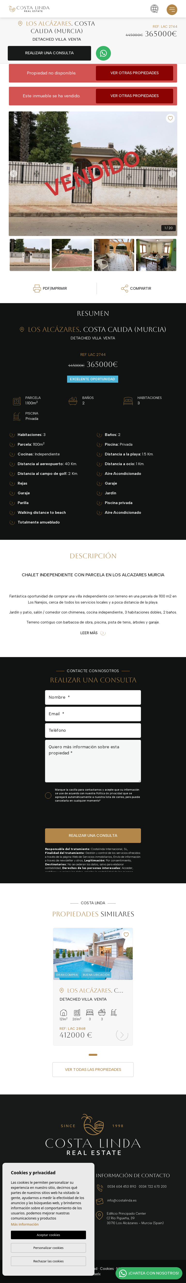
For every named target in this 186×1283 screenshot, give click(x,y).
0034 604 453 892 (121, 1186)
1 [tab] (93, 1055)
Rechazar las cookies (48, 1261)
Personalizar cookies (48, 1248)
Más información (25, 1224)
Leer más (93, 633)
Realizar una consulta (49, 53)
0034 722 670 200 (153, 1186)
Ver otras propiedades (134, 73)
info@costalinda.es (122, 1200)
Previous (13, 173)
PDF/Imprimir (50, 288)
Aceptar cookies (48, 1235)
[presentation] (71, 815)
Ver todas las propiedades (93, 1069)
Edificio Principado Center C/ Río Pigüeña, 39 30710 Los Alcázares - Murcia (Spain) (135, 1218)
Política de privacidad (109, 793)
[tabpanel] (93, 987)
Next (172, 173)
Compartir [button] (136, 288)
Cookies (107, 1268)
